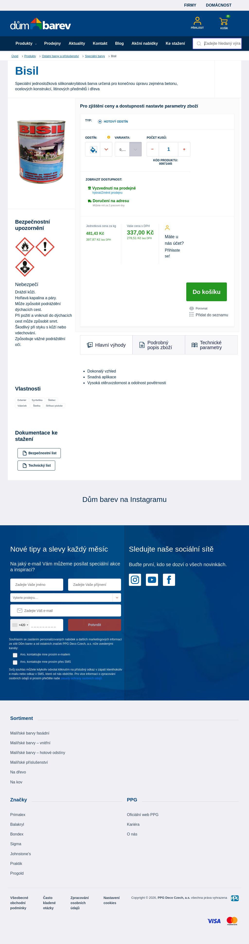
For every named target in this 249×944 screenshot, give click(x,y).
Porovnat (198, 308)
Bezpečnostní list (39, 453)
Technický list (36, 465)
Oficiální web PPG (143, 815)
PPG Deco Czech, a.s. (174, 897)
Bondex (16, 834)
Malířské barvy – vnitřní (30, 743)
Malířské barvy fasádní (29, 733)
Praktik (16, 864)
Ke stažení (175, 43)
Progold (17, 873)
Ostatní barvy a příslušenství (60, 56)
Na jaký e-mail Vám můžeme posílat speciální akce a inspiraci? (65, 566)
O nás (132, 834)
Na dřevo (18, 772)
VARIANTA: (122, 137)
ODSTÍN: (91, 137)
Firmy (190, 5)
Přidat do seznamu (208, 314)
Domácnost (218, 5)
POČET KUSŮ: (157, 137)
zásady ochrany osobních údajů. (82, 678)
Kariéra (133, 824)
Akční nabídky (145, 43)
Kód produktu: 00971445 (165, 162)
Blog (119, 43)
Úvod (14, 56)
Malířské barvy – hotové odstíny (37, 753)
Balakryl (17, 824)
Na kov (16, 782)
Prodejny (52, 43)
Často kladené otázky (49, 903)
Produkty (26, 43)
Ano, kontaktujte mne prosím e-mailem (45, 654)
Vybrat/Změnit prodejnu (107, 192)
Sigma (15, 844)
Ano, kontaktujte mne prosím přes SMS (45, 661)
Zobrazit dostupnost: (104, 179)
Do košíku (207, 292)
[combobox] (217, 43)
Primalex (17, 815)
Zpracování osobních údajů (80, 903)
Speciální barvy (95, 56)
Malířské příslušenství (29, 762)
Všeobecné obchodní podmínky (19, 903)
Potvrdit (94, 625)
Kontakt (100, 43)
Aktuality (77, 43)
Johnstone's (20, 854)
